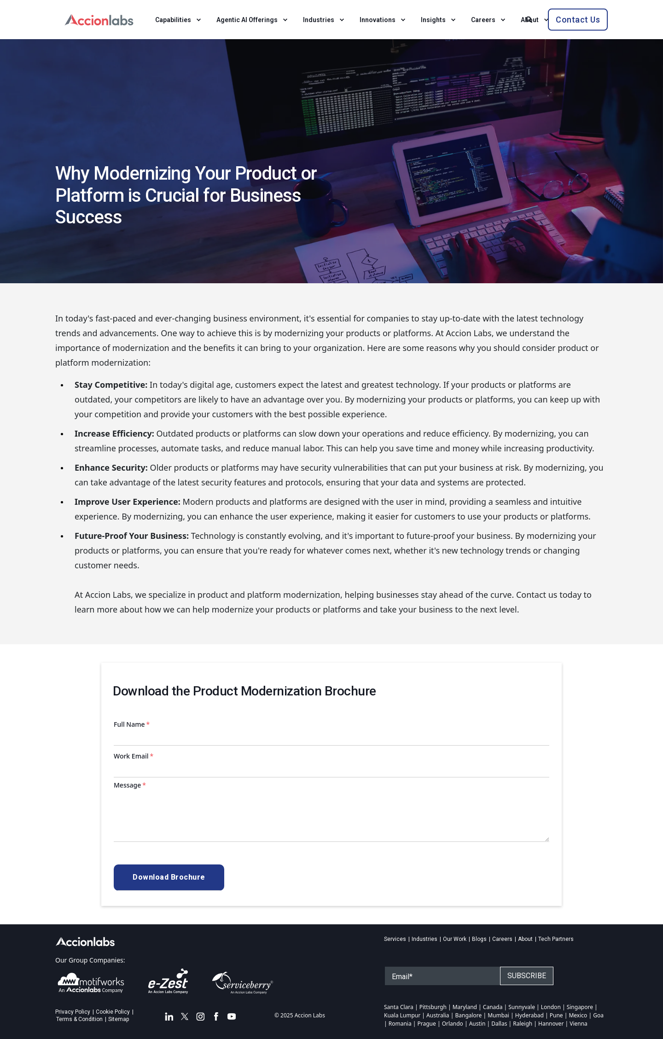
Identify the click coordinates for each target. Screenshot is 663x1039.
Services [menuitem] (395, 939)
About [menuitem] (525, 939)
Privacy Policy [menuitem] (72, 1012)
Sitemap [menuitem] (118, 1019)
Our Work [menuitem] (454, 939)
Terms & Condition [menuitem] (79, 1019)
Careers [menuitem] (502, 939)
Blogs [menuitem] (479, 939)
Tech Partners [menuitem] (556, 939)
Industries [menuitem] (424, 939)
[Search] (530, 18)
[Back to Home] (99, 18)
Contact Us (578, 19)
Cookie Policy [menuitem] (113, 1012)
